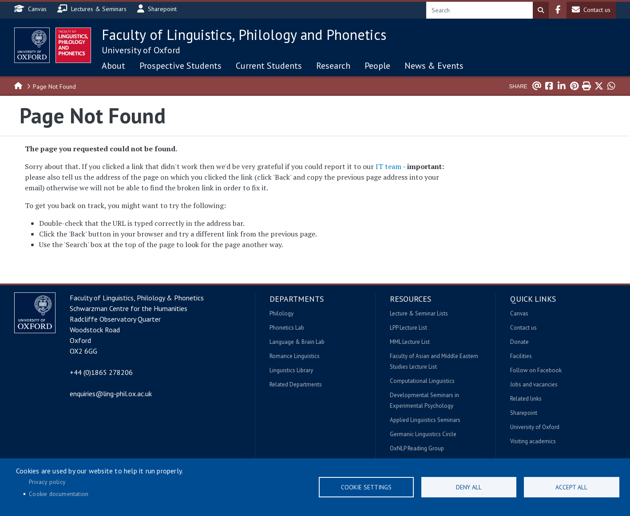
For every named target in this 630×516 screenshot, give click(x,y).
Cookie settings (366, 487)
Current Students (269, 65)
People (377, 65)
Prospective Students (180, 65)
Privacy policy (47, 482)
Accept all (571, 487)
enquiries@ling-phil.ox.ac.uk (111, 393)
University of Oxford (141, 50)
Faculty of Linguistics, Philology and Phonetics (244, 34)
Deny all (469, 487)
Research (333, 65)
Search (541, 10)
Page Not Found (54, 87)
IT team (388, 166)
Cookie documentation (58, 494)
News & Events (434, 65)
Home (18, 85)
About (113, 65)
